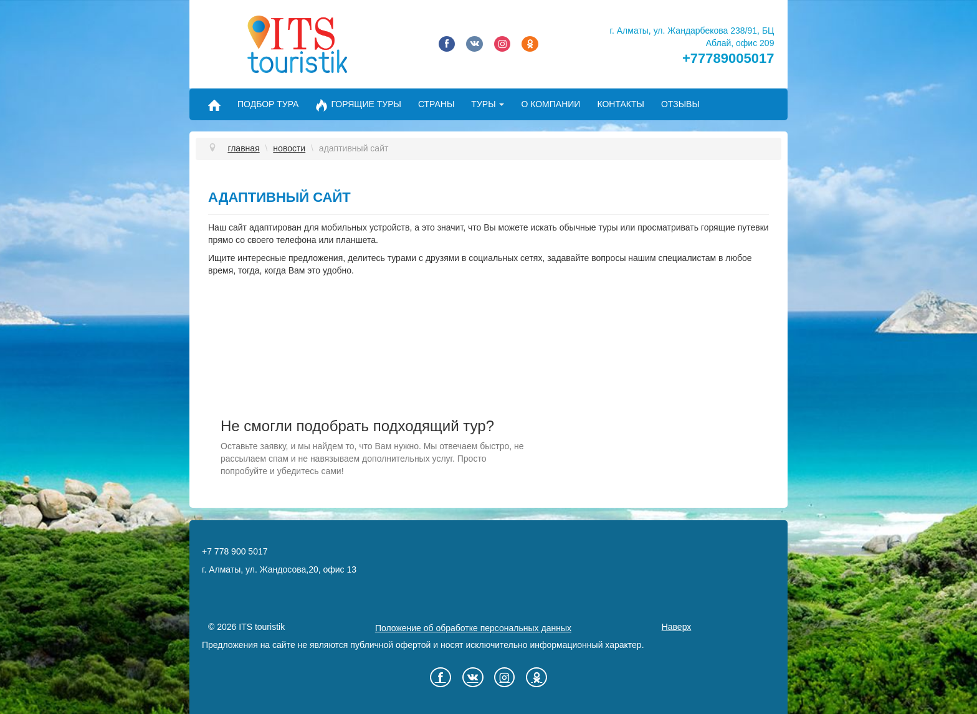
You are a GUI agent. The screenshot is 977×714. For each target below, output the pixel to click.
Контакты (620, 104)
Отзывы (680, 104)
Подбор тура (267, 104)
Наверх (677, 627)
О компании (550, 104)
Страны (436, 104)
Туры (487, 104)
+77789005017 (728, 58)
